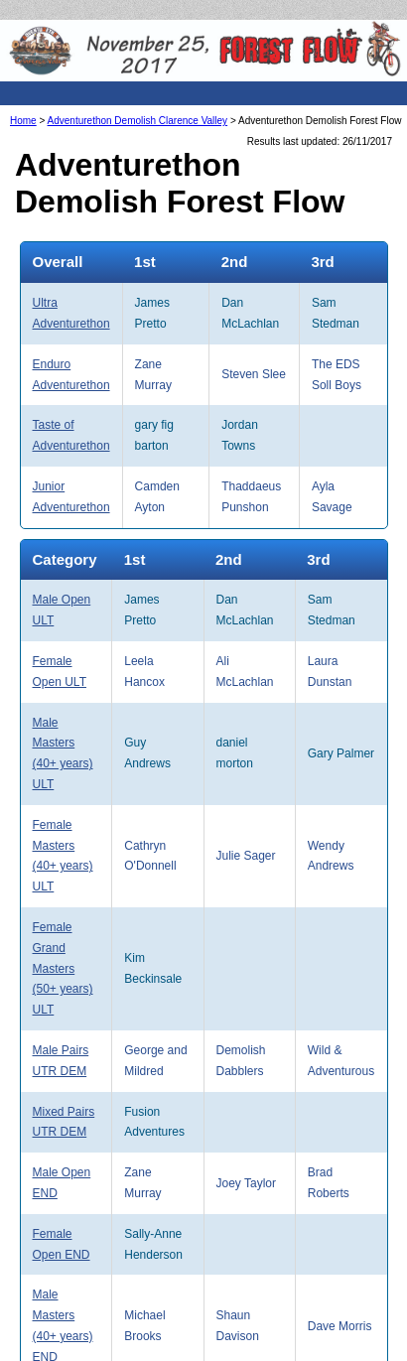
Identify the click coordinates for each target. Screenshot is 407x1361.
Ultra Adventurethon (71, 313)
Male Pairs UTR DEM (61, 1060)
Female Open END (61, 1244)
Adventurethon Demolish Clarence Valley (138, 120)
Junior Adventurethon (71, 496)
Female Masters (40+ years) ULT (63, 855)
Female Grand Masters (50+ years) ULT (63, 968)
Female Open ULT (59, 671)
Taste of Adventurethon (71, 435)
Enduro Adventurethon (71, 374)
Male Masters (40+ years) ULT (63, 753)
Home (23, 120)
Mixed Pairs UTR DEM (64, 1122)
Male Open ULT (62, 610)
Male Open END (62, 1182)
